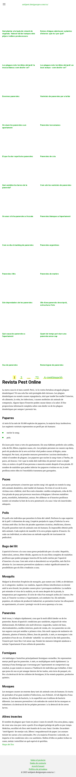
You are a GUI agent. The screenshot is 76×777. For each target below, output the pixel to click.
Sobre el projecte (38, 760)
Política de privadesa (38, 769)
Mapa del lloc (8, 744)
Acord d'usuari (38, 766)
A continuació (53, 377)
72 (37, 377)
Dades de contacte (38, 763)
